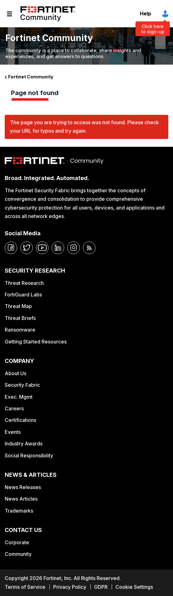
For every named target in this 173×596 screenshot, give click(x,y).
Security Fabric (22, 385)
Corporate (17, 542)
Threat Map (18, 306)
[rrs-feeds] (89, 248)
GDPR (101, 587)
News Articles (21, 499)
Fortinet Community (47, 14)
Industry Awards (24, 443)
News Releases (23, 487)
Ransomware (20, 330)
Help (145, 13)
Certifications (20, 420)
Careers (14, 408)
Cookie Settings (134, 587)
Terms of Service (25, 587)
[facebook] (11, 248)
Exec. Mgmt (19, 397)
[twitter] (26, 248)
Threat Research (24, 283)
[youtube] (42, 248)
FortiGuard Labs (23, 294)
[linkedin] (58, 248)
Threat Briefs (20, 318)
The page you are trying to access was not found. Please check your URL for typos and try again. (84, 126)
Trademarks (19, 511)
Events (13, 432)
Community (18, 554)
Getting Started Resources (36, 341)
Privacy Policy (69, 587)
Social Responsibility (29, 455)
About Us (15, 373)
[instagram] (73, 248)
